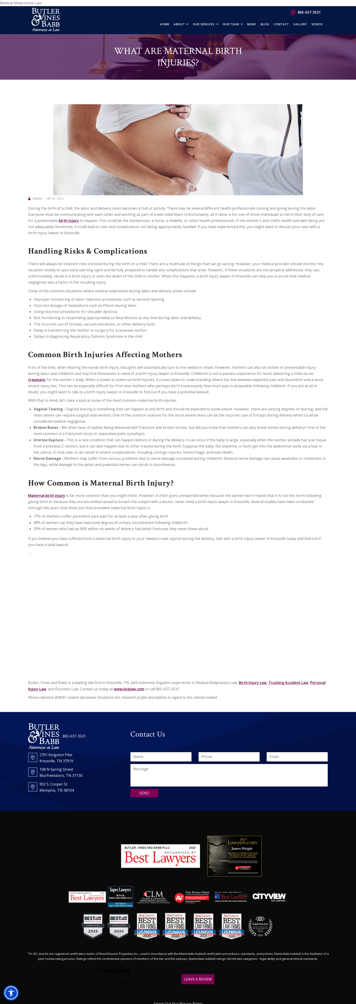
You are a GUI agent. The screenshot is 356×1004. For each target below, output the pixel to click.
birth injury (69, 220)
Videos (317, 24)
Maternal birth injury (46, 495)
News (251, 24)
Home (164, 24)
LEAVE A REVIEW (198, 979)
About (179, 24)
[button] (11, 992)
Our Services (204, 24)
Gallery (300, 24)
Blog (265, 24)
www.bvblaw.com (129, 688)
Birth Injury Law (253, 682)
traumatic (37, 379)
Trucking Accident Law (288, 682)
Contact (281, 24)
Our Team (230, 24)
